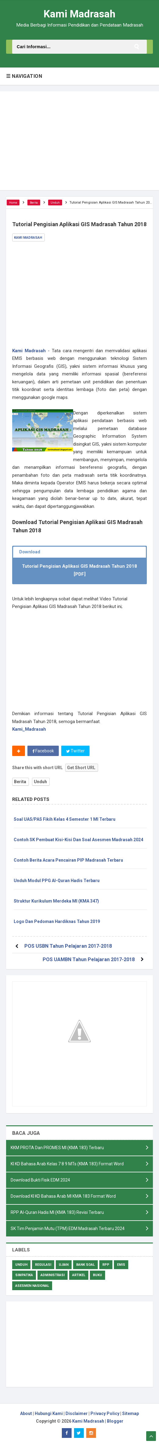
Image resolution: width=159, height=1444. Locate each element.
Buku (97, 1275)
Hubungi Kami (49, 1413)
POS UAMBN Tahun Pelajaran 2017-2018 (89, 959)
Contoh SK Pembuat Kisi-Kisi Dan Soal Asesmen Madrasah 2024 (78, 839)
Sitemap (130, 1413)
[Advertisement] (79, 140)
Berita (20, 781)
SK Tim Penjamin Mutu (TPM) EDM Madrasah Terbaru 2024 (68, 1228)
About (26, 1413)
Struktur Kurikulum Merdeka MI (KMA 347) (56, 901)
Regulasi (43, 1265)
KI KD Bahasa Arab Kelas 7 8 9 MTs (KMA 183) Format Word (67, 1163)
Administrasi (53, 1275)
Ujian (64, 1265)
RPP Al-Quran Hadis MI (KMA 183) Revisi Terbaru (57, 1212)
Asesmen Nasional (32, 1286)
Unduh (40, 781)
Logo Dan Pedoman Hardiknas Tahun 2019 (57, 921)
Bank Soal (85, 1265)
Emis (121, 1265)
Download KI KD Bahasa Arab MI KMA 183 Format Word (63, 1196)
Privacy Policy (104, 1413)
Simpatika (24, 1275)
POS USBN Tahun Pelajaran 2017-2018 (68, 946)
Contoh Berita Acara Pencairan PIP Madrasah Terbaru (68, 860)
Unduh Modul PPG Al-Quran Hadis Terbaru (57, 880)
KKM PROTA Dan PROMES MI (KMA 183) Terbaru (57, 1147)
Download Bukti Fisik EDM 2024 (40, 1180)
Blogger (115, 1421)
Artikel (78, 1275)
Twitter (75, 750)
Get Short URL (81, 767)
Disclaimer (76, 1413)
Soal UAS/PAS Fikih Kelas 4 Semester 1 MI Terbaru (64, 819)
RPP (105, 1265)
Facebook (43, 750)
